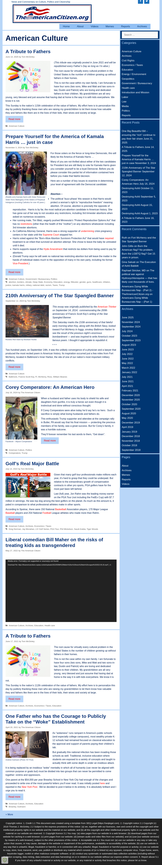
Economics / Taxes (42, 526)
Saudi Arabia (79, 529)
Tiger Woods (92, 529)
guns (89, 282)
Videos (94, 26)
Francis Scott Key (26, 377)
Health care (50, 625)
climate (28, 282)
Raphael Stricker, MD (134, 270)
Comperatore (14, 453)
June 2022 (128, 358)
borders (20, 282)
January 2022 (129, 372)
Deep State (38, 282)
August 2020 (129, 413)
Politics (54, 279)
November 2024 (131, 322)
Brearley (12, 807)
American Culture (16, 126)
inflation (106, 282)
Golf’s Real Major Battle (32, 463)
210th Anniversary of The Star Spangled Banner (60, 295)
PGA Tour (54, 529)
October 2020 (129, 404)
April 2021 (127, 386)
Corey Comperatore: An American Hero (50, 387)
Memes (110, 26)
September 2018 (131, 450)
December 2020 (131, 395)
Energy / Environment (134, 74)
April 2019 (127, 427)
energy (67, 282)
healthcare (97, 282)
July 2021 (127, 377)
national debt (38, 285)
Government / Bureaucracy (38, 279)
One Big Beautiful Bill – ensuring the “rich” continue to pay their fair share (138, 135)
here (102, 783)
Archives (142, 26)
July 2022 (127, 354)
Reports (125, 26)
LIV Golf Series (42, 529)
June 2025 (128, 317)
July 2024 (127, 331)
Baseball (10, 513)
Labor (125, 97)
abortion (12, 282)
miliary (28, 285)
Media (125, 106)
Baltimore (13, 377)
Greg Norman (15, 529)
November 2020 (131, 399)
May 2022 (127, 363)
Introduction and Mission (135, 92)
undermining (87, 231)
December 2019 (131, 422)
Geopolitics (128, 78)
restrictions (26, 224)
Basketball (61, 509)
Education (58, 282)
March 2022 (128, 367)
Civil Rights (128, 60)
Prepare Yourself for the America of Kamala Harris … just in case (138, 159)
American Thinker (107, 306)
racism (48, 285)
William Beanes (60, 377)
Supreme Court (51, 234)
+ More (9, 814)
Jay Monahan (28, 529)
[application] (61, 591)
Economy (48, 282)
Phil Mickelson (66, 529)
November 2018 (131, 440)
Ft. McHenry (40, 377)
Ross (49, 377)
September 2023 (131, 340)
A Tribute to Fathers (28, 51)
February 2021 (130, 390)
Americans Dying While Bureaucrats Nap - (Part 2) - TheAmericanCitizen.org (137, 290)
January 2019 (129, 431)
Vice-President (20, 263)
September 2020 (131, 408)
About (80, 26)
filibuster (74, 282)
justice (8, 285)
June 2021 (128, 381)
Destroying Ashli (131, 188)
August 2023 (129, 344)
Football (46, 513)
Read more (16, 119)
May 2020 (127, 418)
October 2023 (129, 335)
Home (66, 26)
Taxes (55, 285)
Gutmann (21, 807)
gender (83, 282)
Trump (62, 285)
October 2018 (129, 445)
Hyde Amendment (52, 249)
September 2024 (131, 326)
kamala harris (18, 285)
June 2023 (128, 349)
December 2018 (131, 436)
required (109, 238)
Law (124, 101)
